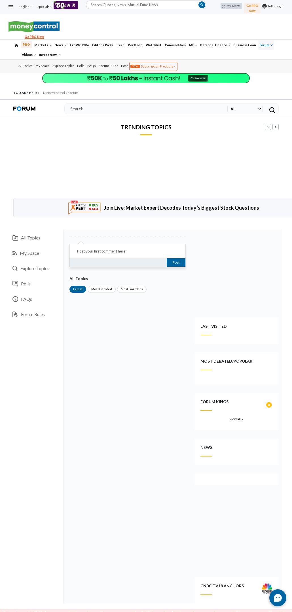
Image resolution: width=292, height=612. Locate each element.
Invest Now (49, 54)
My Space (42, 66)
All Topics (25, 66)
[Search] (145, 109)
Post (124, 66)
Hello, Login (275, 6)
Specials (44, 7)
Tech (120, 45)
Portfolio (135, 45)
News (60, 45)
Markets (42, 45)
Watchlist (153, 45)
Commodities (175, 45)
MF (193, 45)
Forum (266, 45)
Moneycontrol (54, 93)
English (25, 7)
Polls (80, 66)
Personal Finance (215, 45)
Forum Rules (108, 66)
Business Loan (244, 45)
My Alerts (231, 6)
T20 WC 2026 (79, 45)
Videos (29, 54)
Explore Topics (63, 66)
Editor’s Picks (102, 45)
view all (237, 419)
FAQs (91, 66)
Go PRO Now (252, 8)
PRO (26, 44)
